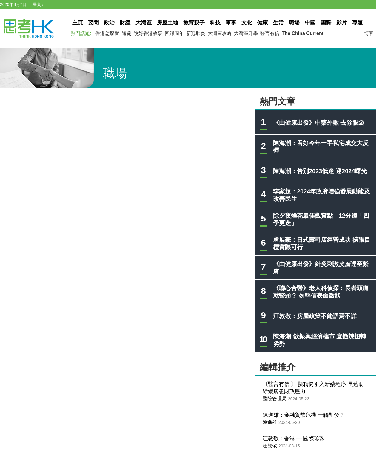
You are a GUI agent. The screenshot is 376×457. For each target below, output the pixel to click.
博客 (369, 33)
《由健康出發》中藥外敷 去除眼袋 (318, 122)
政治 (109, 23)
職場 (294, 23)
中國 (310, 23)
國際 (325, 23)
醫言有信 (269, 33)
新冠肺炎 (195, 33)
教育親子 (194, 23)
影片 (341, 23)
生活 (278, 23)
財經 (125, 23)
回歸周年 (174, 33)
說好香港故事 (148, 33)
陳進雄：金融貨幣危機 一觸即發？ (304, 415)
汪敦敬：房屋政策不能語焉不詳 (315, 316)
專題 (357, 23)
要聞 (93, 23)
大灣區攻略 (220, 33)
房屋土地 (167, 23)
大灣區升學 (246, 33)
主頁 (77, 23)
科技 (215, 23)
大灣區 (143, 23)
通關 (126, 33)
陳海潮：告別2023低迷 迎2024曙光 (320, 171)
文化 (246, 23)
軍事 (231, 23)
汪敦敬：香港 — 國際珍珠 (294, 438)
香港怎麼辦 (107, 33)
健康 (262, 23)
